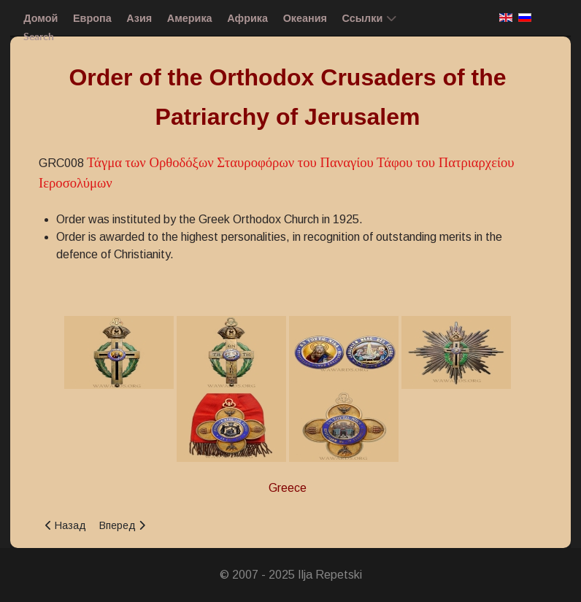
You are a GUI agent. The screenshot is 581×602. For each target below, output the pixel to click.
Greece (288, 488)
